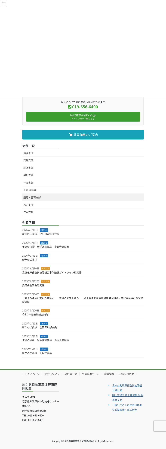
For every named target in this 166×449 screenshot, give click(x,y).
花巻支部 (28, 160)
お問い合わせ (126, 373)
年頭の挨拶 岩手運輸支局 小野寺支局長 (45, 246)
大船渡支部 (29, 190)
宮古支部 (28, 204)
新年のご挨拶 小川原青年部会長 (40, 233)
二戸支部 (28, 212)
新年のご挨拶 (29, 259)
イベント (45, 268)
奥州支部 (28, 175)
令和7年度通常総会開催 (35, 314)
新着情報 (109, 373)
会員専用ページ (90, 373)
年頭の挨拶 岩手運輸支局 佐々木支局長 (45, 340)
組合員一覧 (70, 373)
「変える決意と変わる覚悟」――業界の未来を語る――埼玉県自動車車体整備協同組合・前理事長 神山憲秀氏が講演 (83, 299)
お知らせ (44, 230)
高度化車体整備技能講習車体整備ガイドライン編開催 (51, 272)
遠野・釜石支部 (32, 197)
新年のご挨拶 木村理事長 (37, 353)
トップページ (32, 373)
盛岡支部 (28, 153)
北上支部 (28, 167)
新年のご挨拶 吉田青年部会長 (39, 327)
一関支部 (28, 182)
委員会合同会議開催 (33, 285)
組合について (52, 373)
